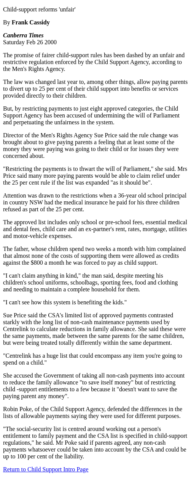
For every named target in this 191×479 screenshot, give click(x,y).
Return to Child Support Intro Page (45, 469)
